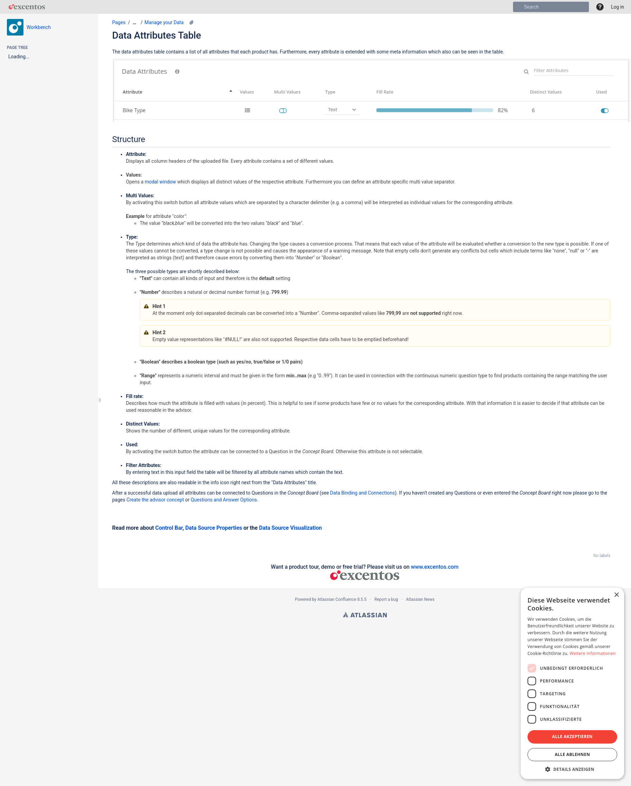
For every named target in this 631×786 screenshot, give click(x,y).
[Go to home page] (26, 7)
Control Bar (169, 528)
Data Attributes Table (156, 35)
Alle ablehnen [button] (572, 754)
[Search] (518, 7)
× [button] (616, 595)
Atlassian (365, 614)
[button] (600, 7)
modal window (160, 182)
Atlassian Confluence (336, 599)
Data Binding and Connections (362, 493)
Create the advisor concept (155, 500)
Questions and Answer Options (224, 500)
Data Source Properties (213, 528)
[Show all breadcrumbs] (134, 23)
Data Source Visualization (290, 528)
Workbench (39, 27)
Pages (119, 22)
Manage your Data (164, 22)
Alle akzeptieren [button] (572, 736)
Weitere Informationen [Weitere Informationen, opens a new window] (593, 653)
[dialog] (572, 683)
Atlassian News (420, 599)
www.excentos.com (435, 567)
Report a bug (386, 599)
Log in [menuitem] (617, 7)
